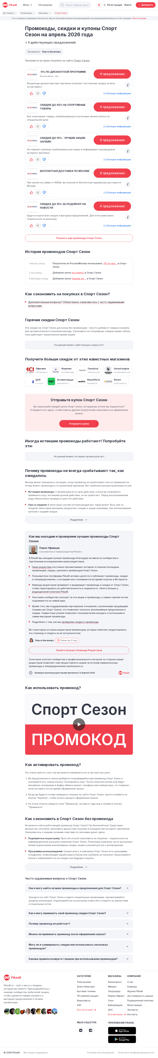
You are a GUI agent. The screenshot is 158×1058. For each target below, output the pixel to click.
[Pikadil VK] (80, 1030)
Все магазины (117, 1014)
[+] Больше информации (117, 93)
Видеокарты (83, 1000)
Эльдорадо (114, 991)
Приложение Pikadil (121, 1022)
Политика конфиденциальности (136, 1052)
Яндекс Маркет (116, 996)
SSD (79, 1005)
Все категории (87, 1010)
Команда (132, 986)
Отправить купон (79, 423)
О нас (130, 982)
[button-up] (31, 93)
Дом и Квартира (86, 986)
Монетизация (134, 1005)
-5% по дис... (110, 263)
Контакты (132, 1014)
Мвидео (112, 986)
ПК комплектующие (87, 996)
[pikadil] (9, 5)
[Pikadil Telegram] (90, 1030)
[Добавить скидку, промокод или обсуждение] (146, 5)
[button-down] (44, 93)
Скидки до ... (79, 278)
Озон (110, 1000)
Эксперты (132, 1009)
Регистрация (112, 5)
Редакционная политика (140, 1000)
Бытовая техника (86, 991)
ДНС (110, 1009)
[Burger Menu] (28, 5)
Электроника (84, 982)
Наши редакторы (42, 567)
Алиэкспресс (115, 982)
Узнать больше (139, 18)
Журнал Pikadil (135, 991)
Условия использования (100, 1052)
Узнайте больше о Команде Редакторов (79, 650)
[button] (62, 5)
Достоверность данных (140, 996)
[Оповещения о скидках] (99, 5)
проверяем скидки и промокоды (80, 622)
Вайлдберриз (115, 1005)
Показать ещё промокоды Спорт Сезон (79, 238)
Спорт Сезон (81, 60)
